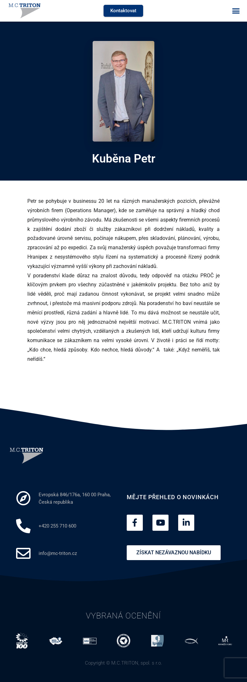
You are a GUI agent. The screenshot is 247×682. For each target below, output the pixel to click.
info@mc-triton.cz (58, 553)
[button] (236, 11)
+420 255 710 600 (57, 526)
